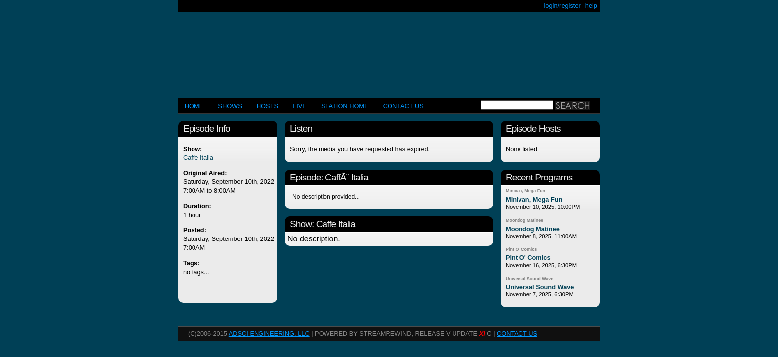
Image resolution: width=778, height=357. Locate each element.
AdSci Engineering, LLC (269, 333)
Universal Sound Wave (529, 278)
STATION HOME (345, 106)
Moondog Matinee (524, 220)
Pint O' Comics (521, 249)
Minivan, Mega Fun (525, 190)
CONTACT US (403, 106)
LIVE (300, 106)
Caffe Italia (198, 157)
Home (194, 106)
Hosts (267, 106)
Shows (230, 106)
